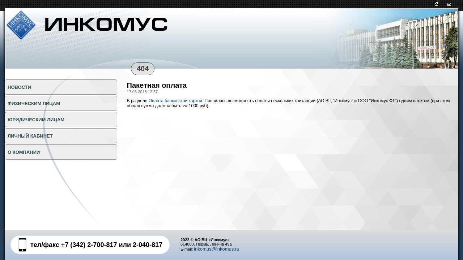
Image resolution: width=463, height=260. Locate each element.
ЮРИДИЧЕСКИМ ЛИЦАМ (36, 119)
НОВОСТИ (19, 87)
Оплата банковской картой (175, 100)
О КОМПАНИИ (24, 152)
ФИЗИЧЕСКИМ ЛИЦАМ (34, 103)
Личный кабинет (30, 136)
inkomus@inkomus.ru (216, 249)
